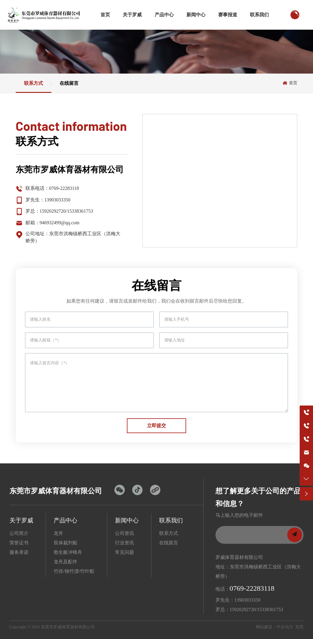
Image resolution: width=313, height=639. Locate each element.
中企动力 (285, 627)
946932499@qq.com (59, 222)
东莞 (299, 627)
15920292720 (53, 211)
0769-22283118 (64, 188)
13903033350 (57, 199)
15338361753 (80, 211)
